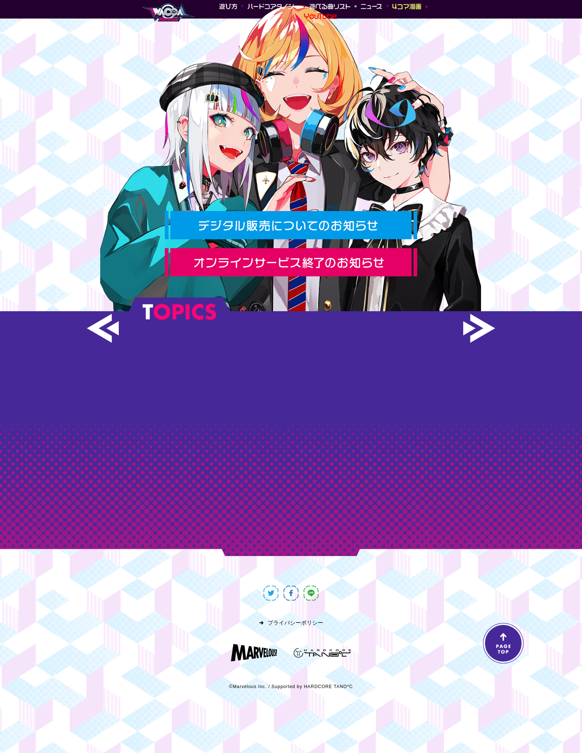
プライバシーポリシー (295, 622)
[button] (103, 328)
